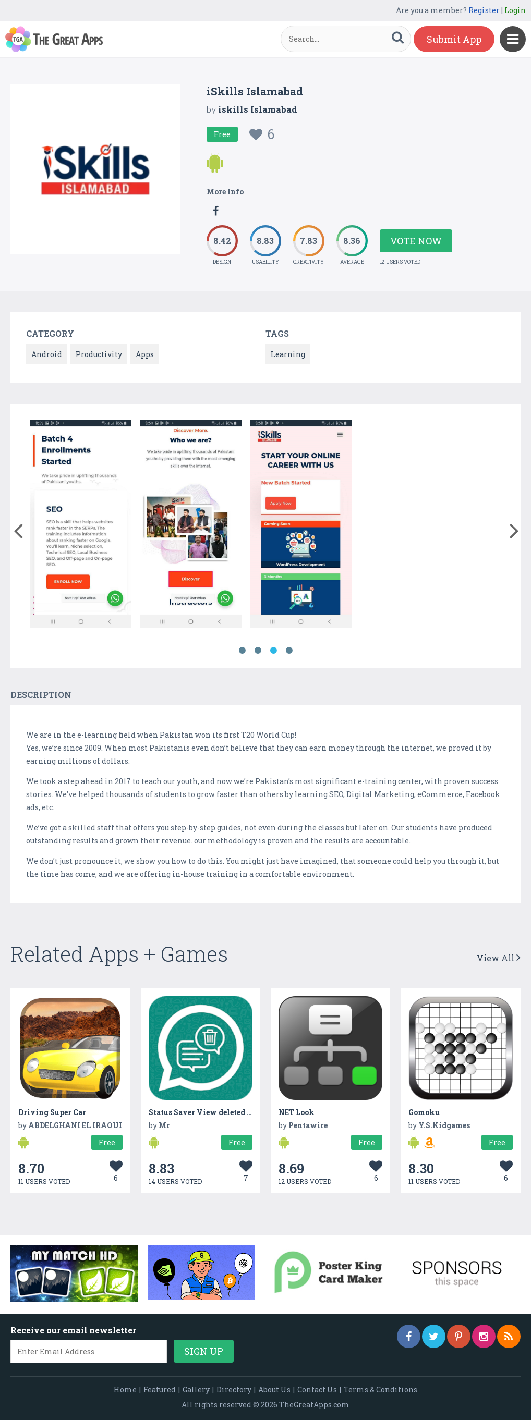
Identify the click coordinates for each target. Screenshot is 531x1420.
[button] (18, 529)
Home (125, 1389)
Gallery (196, 1389)
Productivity (99, 354)
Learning (288, 354)
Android (46, 354)
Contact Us (317, 1389)
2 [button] (257, 650)
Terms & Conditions (380, 1389)
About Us (274, 1389)
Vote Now (416, 241)
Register (484, 10)
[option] (81, 526)
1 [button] (242, 650)
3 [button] (273, 650)
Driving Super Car (52, 1112)
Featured (159, 1389)
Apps (145, 354)
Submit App (454, 39)
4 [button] (289, 650)
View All (499, 957)
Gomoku (424, 1112)
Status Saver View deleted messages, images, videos (244, 1112)
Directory (233, 1389)
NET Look (297, 1112)
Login (515, 10)
